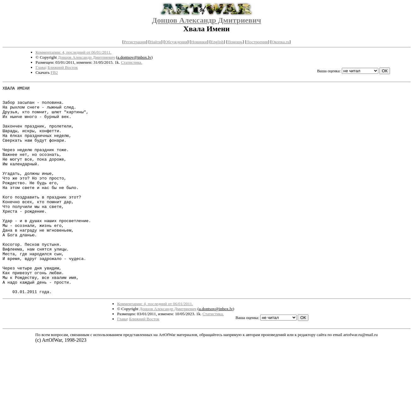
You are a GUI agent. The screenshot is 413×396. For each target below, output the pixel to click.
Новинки (199, 41)
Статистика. (131, 62)
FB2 (54, 72)
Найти (155, 41)
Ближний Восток (63, 67)
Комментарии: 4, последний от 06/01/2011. (74, 52)
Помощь (234, 41)
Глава (40, 67)
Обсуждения (176, 41)
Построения (257, 41)
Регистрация (135, 41)
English (217, 41)
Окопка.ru (280, 41)
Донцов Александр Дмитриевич (206, 20)
